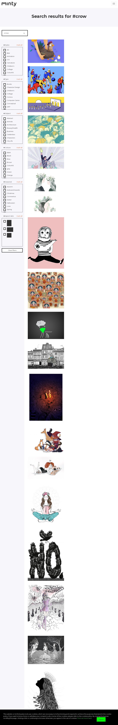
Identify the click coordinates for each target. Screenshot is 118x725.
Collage (8, 69)
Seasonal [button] (8, 182)
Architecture (10, 125)
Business (8, 131)
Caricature (9, 63)
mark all (19, 45)
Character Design (12, 87)
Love (7, 206)
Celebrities (9, 135)
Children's (9, 91)
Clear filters (12, 250)
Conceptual (10, 104)
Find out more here (84, 718)
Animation (9, 56)
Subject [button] (8, 113)
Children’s (9, 66)
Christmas (9, 193)
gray (7, 169)
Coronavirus (10, 197)
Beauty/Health (11, 128)
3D (6, 50)
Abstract (8, 118)
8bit (7, 53)
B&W (7, 153)
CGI (7, 60)
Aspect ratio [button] (9, 216)
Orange (8, 175)
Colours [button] (8, 147)
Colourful (9, 73)
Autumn (8, 187)
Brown (8, 162)
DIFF (7, 107)
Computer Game (11, 100)
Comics (8, 97)
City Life (8, 141)
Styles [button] (7, 45)
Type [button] (7, 79)
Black (7, 156)
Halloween (9, 203)
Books (8, 84)
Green (8, 172)
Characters (9, 138)
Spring (8, 209)
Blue (7, 159)
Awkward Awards (12, 190)
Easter (8, 200)
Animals (8, 122)
